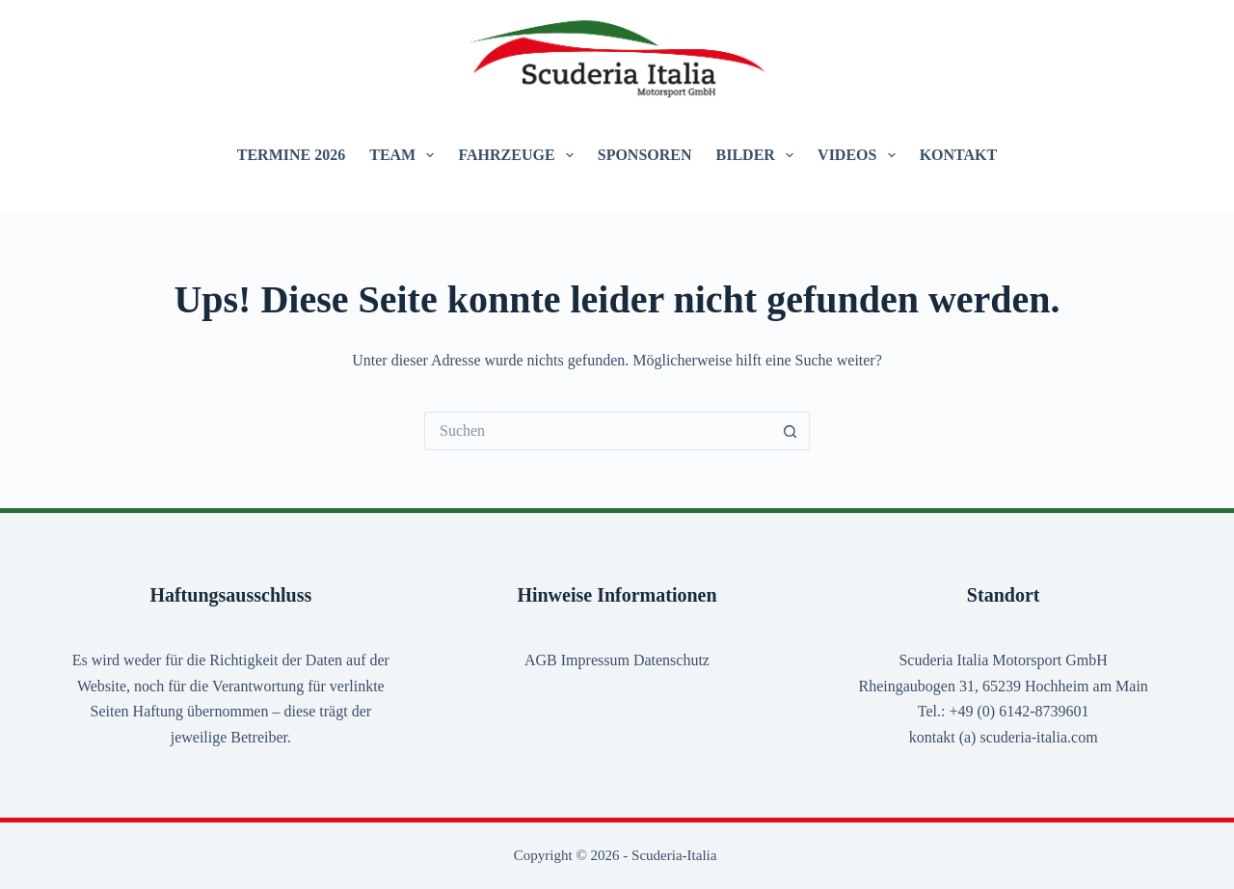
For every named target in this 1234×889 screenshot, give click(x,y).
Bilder (759, 155)
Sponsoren (645, 155)
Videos (860, 155)
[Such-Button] (790, 431)
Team (405, 155)
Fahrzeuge (519, 155)
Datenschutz (671, 660)
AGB (540, 660)
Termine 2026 (291, 155)
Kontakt (959, 155)
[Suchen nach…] (597, 431)
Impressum (595, 660)
